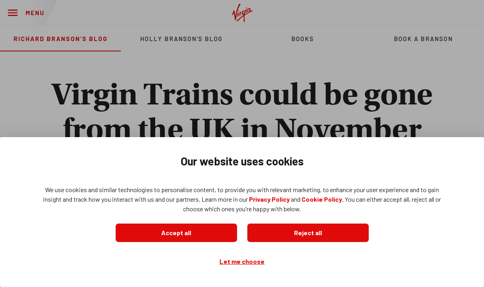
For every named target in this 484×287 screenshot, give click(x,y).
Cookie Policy (322, 199)
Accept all (176, 232)
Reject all (308, 232)
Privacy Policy (269, 199)
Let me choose (242, 261)
